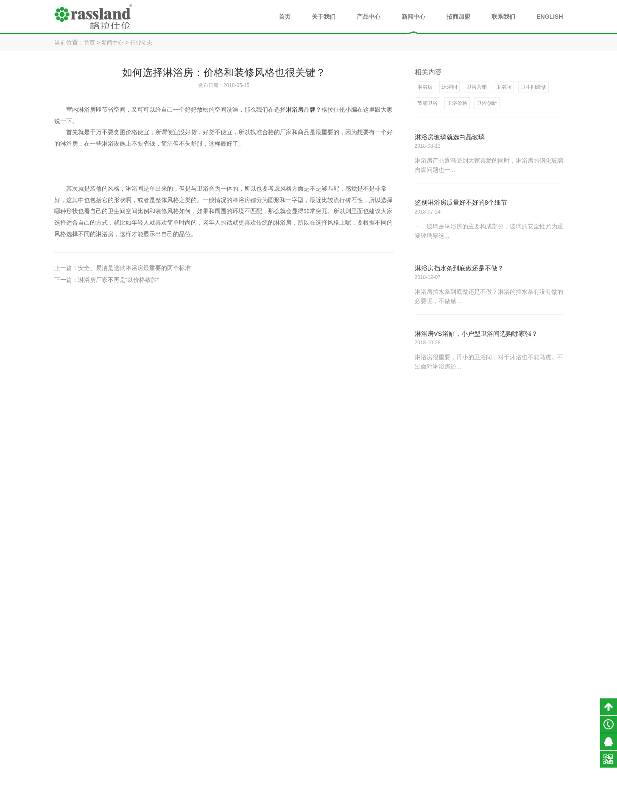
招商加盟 (458, 16)
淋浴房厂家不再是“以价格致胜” (118, 279)
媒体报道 (491, 737)
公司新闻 (491, 697)
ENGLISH (549, 16)
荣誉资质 (379, 710)
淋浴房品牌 (300, 109)
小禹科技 (419, 776)
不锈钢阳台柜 (438, 724)
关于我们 (323, 16)
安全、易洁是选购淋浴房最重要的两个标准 (134, 267)
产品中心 (368, 16)
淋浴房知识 (493, 724)
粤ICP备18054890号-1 (348, 776)
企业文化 (379, 737)
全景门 (430, 737)
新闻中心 (413, 16)
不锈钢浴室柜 (438, 710)
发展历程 (379, 724)
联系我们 (503, 16)
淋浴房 (430, 697)
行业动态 (144, 42)
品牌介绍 (379, 697)
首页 (284, 16)
